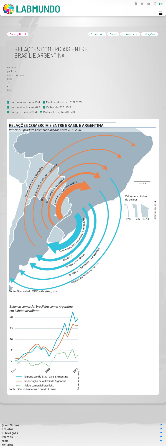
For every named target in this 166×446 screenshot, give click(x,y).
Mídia (82, 441)
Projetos (82, 429)
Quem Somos (82, 425)
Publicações (82, 433)
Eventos (82, 437)
